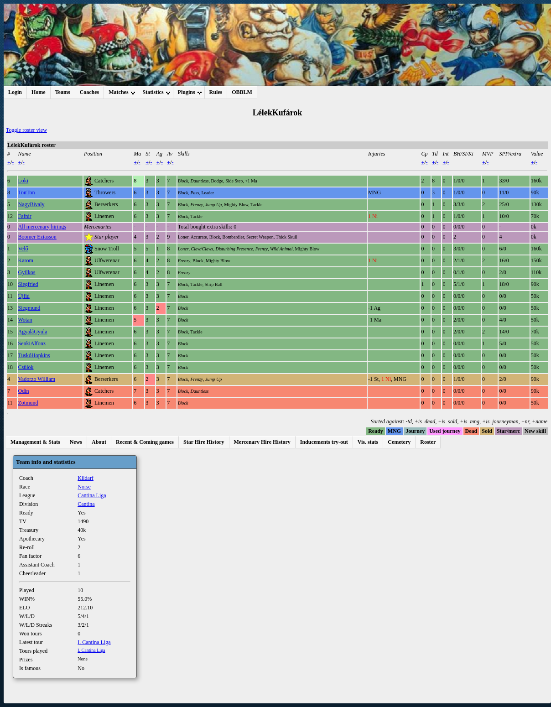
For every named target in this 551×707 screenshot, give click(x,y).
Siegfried (28, 284)
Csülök (26, 367)
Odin (23, 391)
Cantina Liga (92, 495)
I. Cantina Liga (94, 642)
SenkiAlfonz (32, 343)
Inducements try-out (324, 442)
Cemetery (399, 442)
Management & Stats (35, 442)
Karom (25, 260)
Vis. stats (368, 442)
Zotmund (28, 403)
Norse (84, 486)
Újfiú (24, 296)
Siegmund (29, 308)
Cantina (86, 504)
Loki (23, 180)
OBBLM (242, 92)
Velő (23, 248)
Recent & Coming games (145, 442)
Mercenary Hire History (262, 442)
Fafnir (24, 216)
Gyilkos (27, 272)
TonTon (26, 192)
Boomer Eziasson (37, 237)
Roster (428, 442)
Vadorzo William (37, 379)
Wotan (25, 320)
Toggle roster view (26, 130)
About (99, 442)
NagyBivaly (31, 204)
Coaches (89, 92)
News (76, 442)
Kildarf (86, 478)
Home (38, 92)
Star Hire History (203, 442)
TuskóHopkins (34, 355)
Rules (216, 92)
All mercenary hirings (42, 227)
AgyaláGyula (32, 331)
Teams (62, 92)
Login (15, 92)
